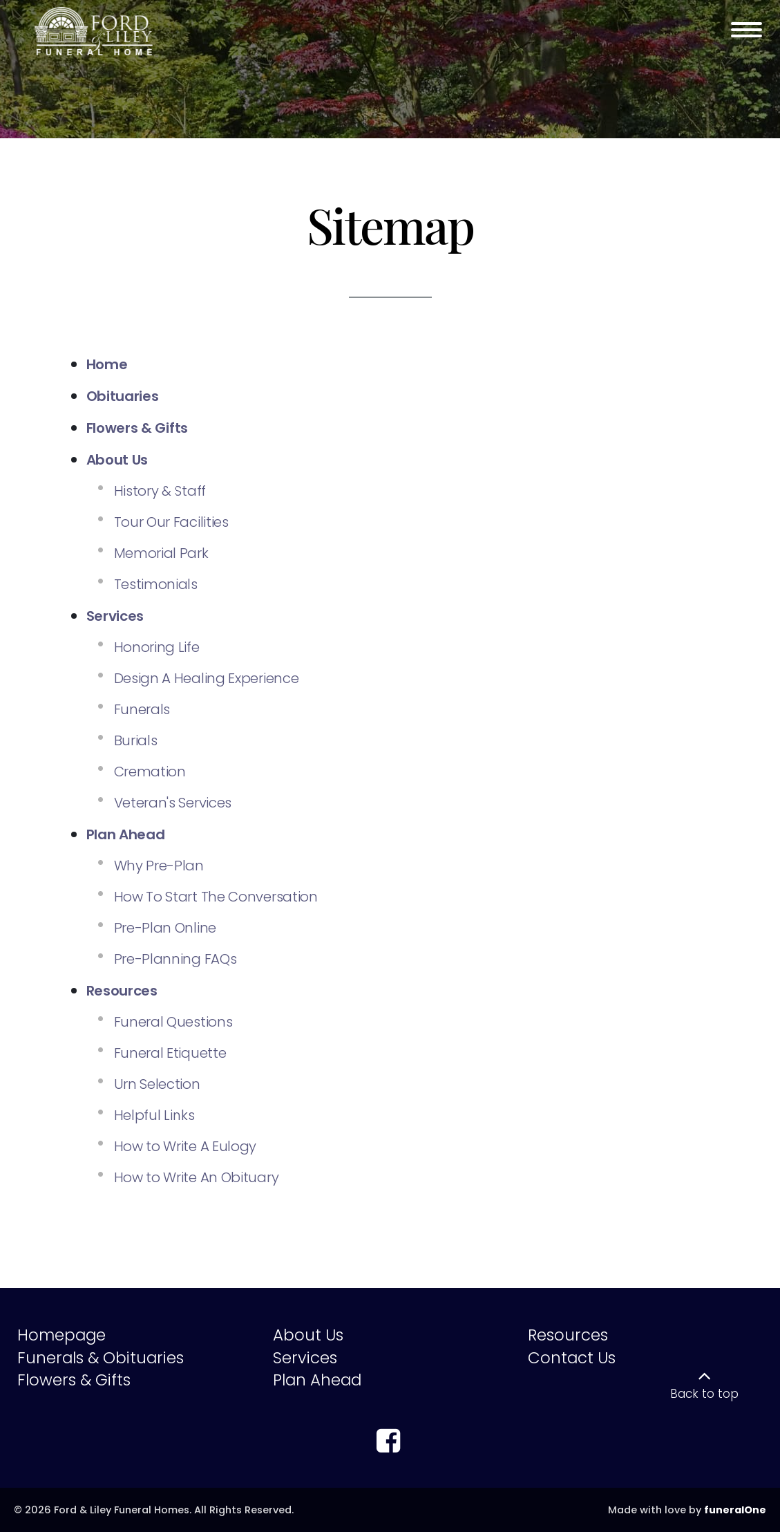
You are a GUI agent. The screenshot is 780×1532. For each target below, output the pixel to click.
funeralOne (735, 1510)
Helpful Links (154, 1115)
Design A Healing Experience (206, 678)
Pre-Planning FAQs (175, 959)
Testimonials (156, 584)
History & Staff (160, 491)
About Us (308, 1335)
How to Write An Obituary (196, 1177)
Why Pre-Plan (159, 865)
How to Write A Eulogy (185, 1146)
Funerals (142, 709)
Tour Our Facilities (171, 522)
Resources (568, 1335)
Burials (136, 740)
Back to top (704, 1393)
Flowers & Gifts (74, 1380)
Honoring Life (157, 647)
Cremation (150, 771)
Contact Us (572, 1358)
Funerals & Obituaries (100, 1358)
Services (305, 1358)
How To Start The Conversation (216, 896)
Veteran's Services (173, 802)
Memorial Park (161, 553)
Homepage (61, 1335)
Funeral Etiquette (170, 1053)
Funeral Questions (173, 1021)
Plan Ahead (317, 1380)
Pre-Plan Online (165, 927)
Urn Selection (157, 1084)
